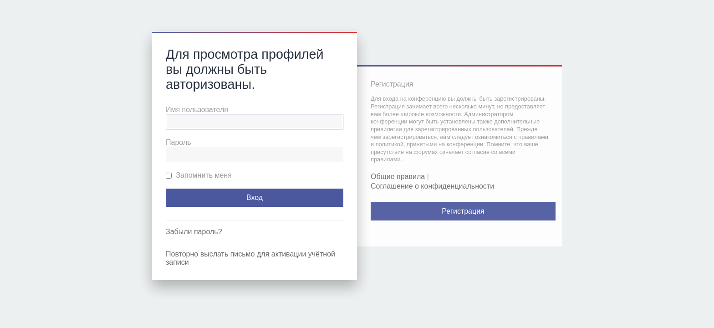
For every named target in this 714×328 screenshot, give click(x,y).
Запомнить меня (199, 175)
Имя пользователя (197, 109)
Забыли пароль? (194, 232)
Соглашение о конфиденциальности (432, 186)
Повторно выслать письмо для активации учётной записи (250, 258)
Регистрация (463, 211)
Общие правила (398, 176)
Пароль (178, 142)
